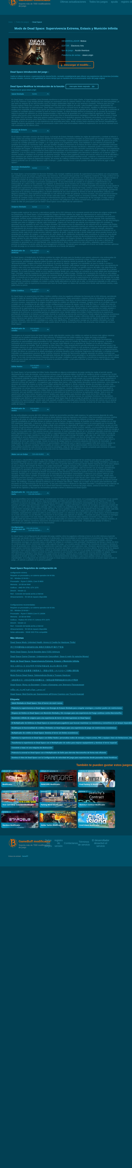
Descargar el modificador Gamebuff (76, 65)
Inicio (11, 22)
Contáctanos (71, 843)
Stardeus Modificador (11, 825)
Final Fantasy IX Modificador (91, 784)
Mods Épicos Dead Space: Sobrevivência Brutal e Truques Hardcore (40, 675)
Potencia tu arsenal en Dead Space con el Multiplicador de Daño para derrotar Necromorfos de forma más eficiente (59, 753)
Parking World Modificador (52, 805)
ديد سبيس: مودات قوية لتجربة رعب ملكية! (27, 689)
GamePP (25, 856)
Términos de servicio (84, 841)
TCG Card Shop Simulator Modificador (18, 805)
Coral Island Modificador (89, 825)
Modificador (7, 784)
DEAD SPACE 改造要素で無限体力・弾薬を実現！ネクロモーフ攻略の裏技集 (44, 671)
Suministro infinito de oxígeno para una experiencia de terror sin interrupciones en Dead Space (51, 718)
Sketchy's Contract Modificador (92, 805)
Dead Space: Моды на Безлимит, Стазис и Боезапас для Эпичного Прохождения (47, 685)
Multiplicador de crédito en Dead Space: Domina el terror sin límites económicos (45, 733)
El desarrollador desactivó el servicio (100, 840)
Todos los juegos (98, 7)
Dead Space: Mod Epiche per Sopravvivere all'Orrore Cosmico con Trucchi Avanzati (47, 694)
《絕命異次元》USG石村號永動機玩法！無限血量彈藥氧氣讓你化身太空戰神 (44, 680)
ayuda (114, 7)
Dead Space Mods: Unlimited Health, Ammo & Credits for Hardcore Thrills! (43, 642)
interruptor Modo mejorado (82, 86)
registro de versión (58, 840)
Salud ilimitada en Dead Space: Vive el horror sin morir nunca (37, 703)
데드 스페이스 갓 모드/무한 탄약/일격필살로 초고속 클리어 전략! (38, 666)
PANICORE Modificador (50, 784)
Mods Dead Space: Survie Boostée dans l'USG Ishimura (35, 652)
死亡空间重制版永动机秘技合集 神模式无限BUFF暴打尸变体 (37, 647)
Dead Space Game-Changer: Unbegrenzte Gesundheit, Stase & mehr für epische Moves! (49, 656)
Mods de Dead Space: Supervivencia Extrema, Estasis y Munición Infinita (44, 661)
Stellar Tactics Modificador (52, 825)
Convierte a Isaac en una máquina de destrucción (32, 748)
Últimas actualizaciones (73, 7)
